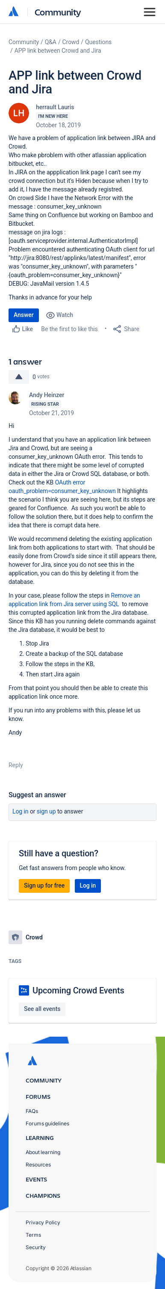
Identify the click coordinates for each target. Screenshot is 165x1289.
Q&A (50, 42)
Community (58, 12)
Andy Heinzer (46, 395)
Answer (24, 314)
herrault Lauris (55, 107)
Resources (38, 1164)
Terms (33, 1235)
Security (36, 1247)
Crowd (71, 42)
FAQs (32, 1111)
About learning (43, 1152)
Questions (98, 42)
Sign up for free (44, 885)
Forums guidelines (47, 1123)
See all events (42, 1008)
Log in (20, 811)
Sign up (46, 811)
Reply (16, 765)
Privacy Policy (43, 1222)
